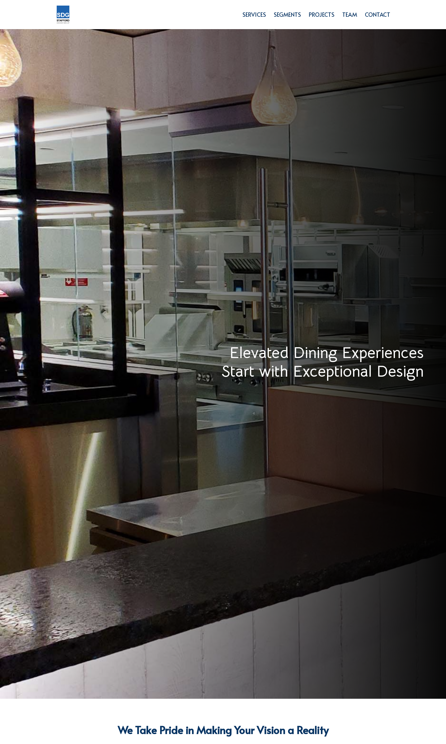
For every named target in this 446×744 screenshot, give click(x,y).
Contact (377, 15)
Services (254, 15)
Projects (321, 15)
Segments (287, 15)
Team (349, 15)
